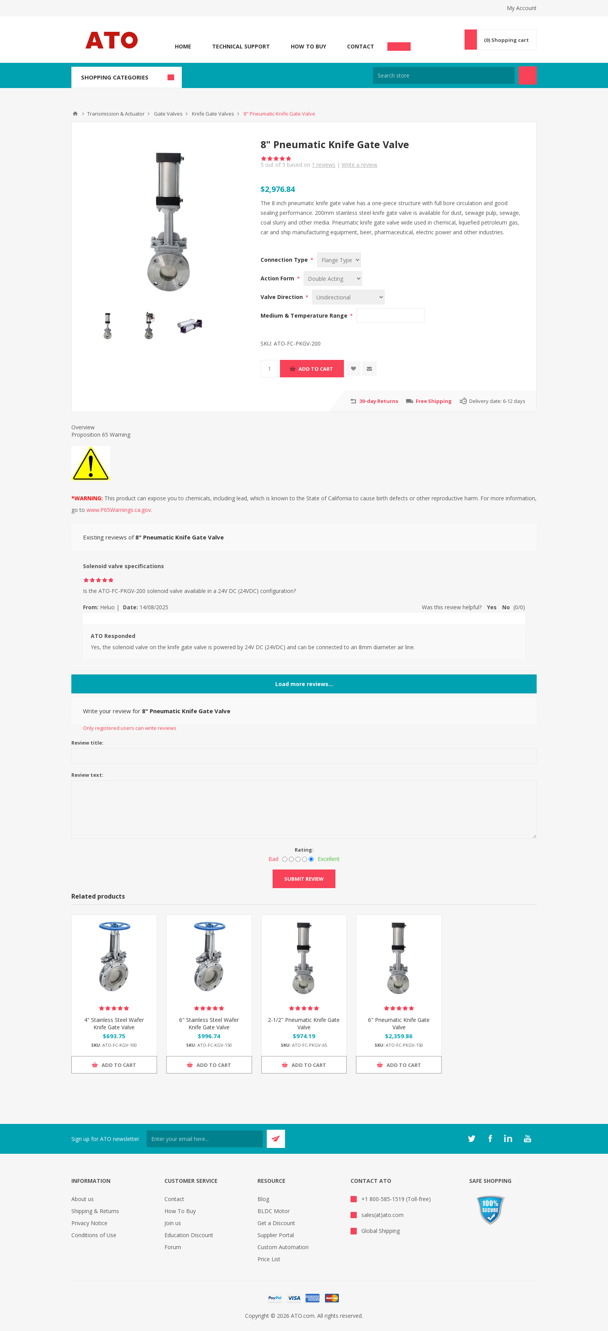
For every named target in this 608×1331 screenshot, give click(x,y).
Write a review (359, 164)
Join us (172, 1223)
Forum (172, 1247)
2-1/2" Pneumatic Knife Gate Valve (304, 1023)
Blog (263, 1199)
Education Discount (188, 1235)
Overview (83, 427)
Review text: (87, 774)
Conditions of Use (93, 1235)
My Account (522, 8)
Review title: (87, 742)
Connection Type (285, 259)
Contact (360, 46)
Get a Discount (276, 1223)
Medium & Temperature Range (305, 315)
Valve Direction (282, 297)
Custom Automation (283, 1247)
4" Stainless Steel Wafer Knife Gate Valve (114, 1023)
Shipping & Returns (95, 1211)
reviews (323, 164)
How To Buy (308, 46)
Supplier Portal (275, 1235)
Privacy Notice (89, 1223)
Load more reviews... (304, 684)
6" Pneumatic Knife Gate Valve (399, 1023)
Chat (399, 44)
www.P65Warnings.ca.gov (118, 509)
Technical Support (241, 46)
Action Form (278, 278)
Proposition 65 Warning (100, 434)
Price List (268, 1259)
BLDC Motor (273, 1211)
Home (183, 46)
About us (82, 1199)
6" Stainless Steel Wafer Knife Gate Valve (209, 1023)
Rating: (304, 849)
